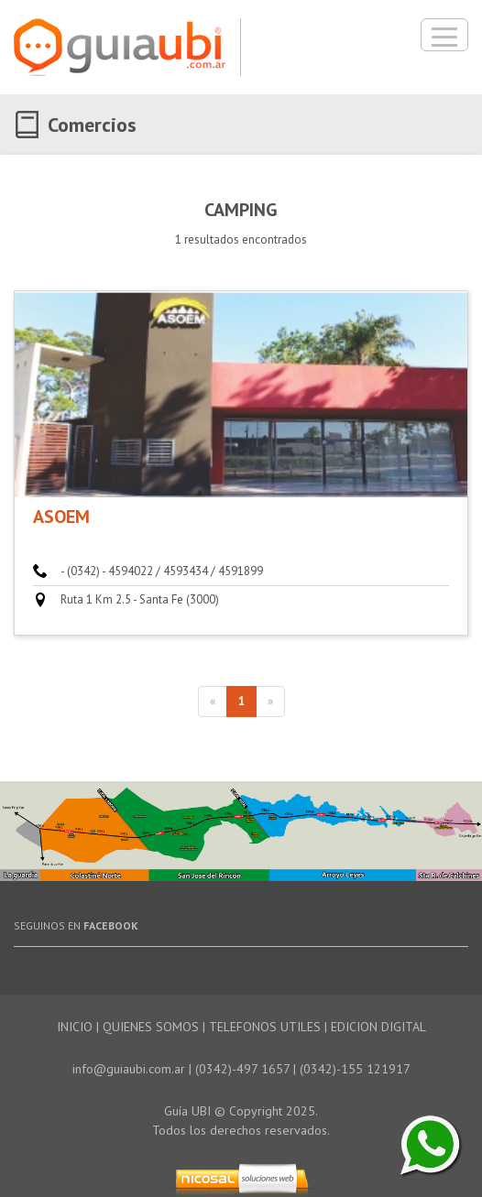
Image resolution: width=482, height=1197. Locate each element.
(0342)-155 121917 (355, 1069)
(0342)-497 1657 (242, 1069)
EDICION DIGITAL (378, 1026)
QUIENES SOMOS (151, 1026)
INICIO (75, 1026)
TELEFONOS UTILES (265, 1026)
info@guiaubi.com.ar (128, 1069)
